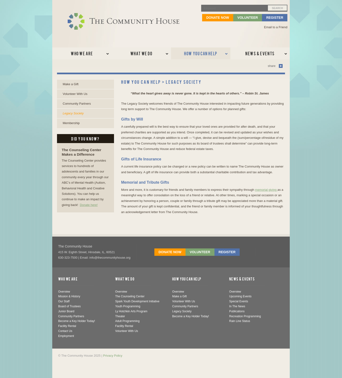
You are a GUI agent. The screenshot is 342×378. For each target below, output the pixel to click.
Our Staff (64, 301)
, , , (86, 252)
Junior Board (66, 311)
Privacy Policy (112, 355)
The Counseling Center (129, 296)
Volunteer (248, 17)
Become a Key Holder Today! (76, 321)
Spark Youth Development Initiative (137, 301)
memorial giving (266, 189)
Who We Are (68, 279)
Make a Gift (70, 84)
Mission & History (69, 296)
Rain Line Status (239, 321)
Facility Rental (67, 326)
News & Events (242, 279)
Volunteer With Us (75, 94)
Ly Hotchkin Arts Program (131, 311)
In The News (237, 306)
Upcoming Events (240, 296)
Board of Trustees (69, 306)
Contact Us (65, 331)
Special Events (238, 301)
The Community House (75, 246)
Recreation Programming (245, 316)
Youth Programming (127, 306)
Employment (66, 336)
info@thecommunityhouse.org (109, 257)
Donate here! (89, 205)
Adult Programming (127, 321)
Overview (64, 291)
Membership (71, 123)
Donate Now (217, 17)
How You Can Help (186, 279)
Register (274, 17)
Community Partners (77, 103)
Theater (120, 316)
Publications (237, 311)
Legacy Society (73, 113)
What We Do (124, 279)
